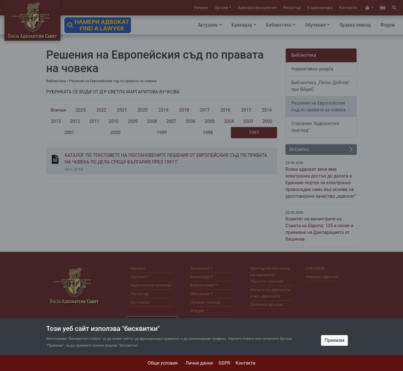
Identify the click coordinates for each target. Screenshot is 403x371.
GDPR (224, 363)
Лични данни (199, 363)
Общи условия (163, 363)
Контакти (245, 363)
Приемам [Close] (335, 340)
